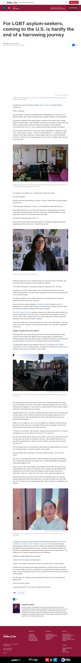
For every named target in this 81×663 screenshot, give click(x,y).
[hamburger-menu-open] (3, 2)
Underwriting (49, 638)
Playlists (64, 649)
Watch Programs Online (68, 639)
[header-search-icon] (66, 2)
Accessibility (32, 635)
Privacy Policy (32, 636)
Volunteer (48, 639)
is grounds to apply (43, 304)
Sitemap (64, 640)
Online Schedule (66, 634)
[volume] (9, 8)
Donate (74, 2)
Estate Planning (49, 636)
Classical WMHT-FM (67, 648)
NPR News (22, 592)
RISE (63, 650)
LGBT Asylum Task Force (24, 312)
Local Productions (66, 636)
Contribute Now (49, 634)
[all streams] (73, 8)
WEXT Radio (65, 652)
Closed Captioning (33, 640)
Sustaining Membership (51, 635)
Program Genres (66, 638)
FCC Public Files (33, 638)
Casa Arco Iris (46, 105)
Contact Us (31, 634)
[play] (4, 8)
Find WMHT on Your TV (68, 635)
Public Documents (33, 639)
